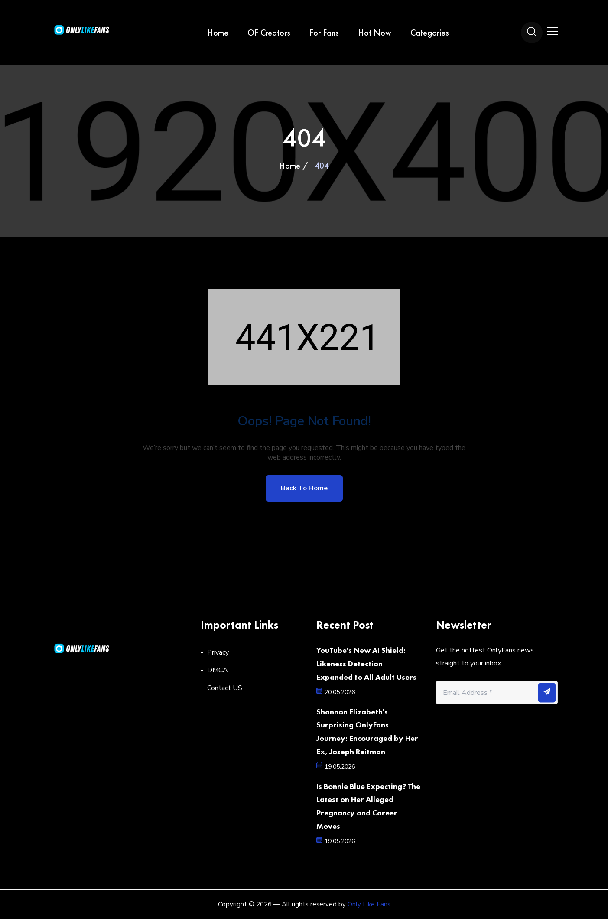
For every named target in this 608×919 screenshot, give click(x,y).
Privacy (218, 652)
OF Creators (268, 32)
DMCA (217, 670)
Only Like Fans (369, 904)
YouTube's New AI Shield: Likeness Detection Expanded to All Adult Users (366, 663)
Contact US (224, 688)
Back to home (304, 488)
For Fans (324, 32)
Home (217, 32)
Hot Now (374, 32)
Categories (429, 32)
